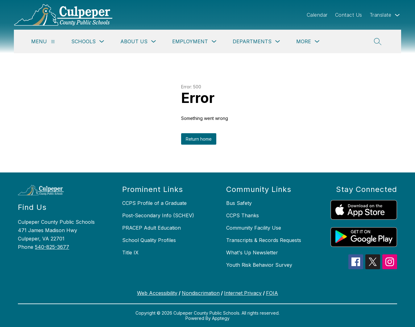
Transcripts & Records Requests (263, 240)
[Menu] (52, 41)
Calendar (317, 15)
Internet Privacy (243, 293)
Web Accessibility (157, 293)
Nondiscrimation (201, 293)
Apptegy (221, 318)
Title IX (130, 252)
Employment (190, 41)
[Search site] (377, 41)
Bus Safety (239, 203)
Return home (199, 139)
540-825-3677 (52, 247)
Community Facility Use (253, 228)
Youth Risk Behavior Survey (259, 265)
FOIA (272, 293)
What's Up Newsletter (252, 252)
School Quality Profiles (149, 240)
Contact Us (348, 15)
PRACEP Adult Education (151, 228)
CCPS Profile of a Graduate (154, 203)
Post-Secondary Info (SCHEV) (158, 215)
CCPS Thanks (242, 215)
